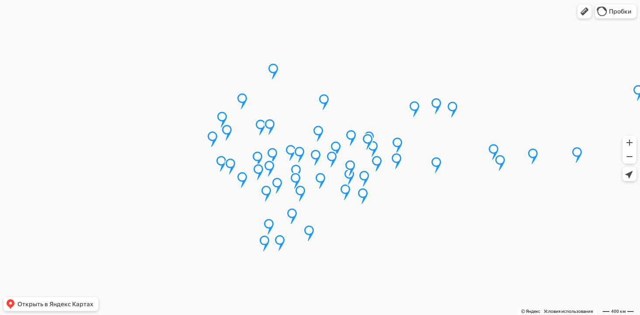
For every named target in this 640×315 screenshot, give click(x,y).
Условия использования (568, 311)
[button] (584, 11)
